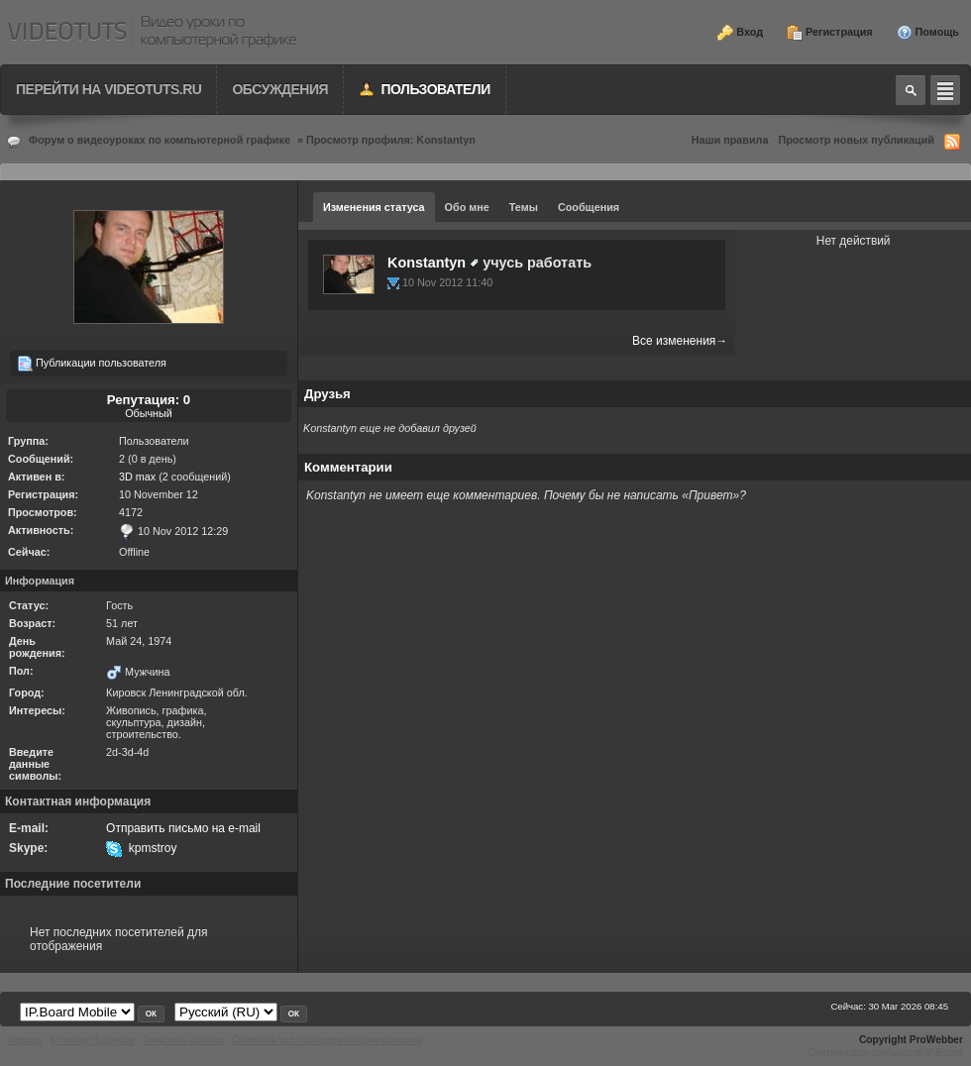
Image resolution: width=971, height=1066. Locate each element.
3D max (137, 476)
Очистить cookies (183, 1039)
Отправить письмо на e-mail (183, 828)
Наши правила (730, 140)
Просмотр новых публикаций (856, 140)
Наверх (25, 1039)
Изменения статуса (374, 207)
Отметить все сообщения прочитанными (327, 1039)
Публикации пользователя (91, 364)
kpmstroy (153, 848)
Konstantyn (426, 262)
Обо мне (467, 207)
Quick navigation (945, 90)
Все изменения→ (679, 341)
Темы (523, 207)
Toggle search (910, 90)
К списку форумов (93, 1039)
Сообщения (588, 207)
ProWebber (936, 1039)
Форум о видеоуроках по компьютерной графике (159, 140)
